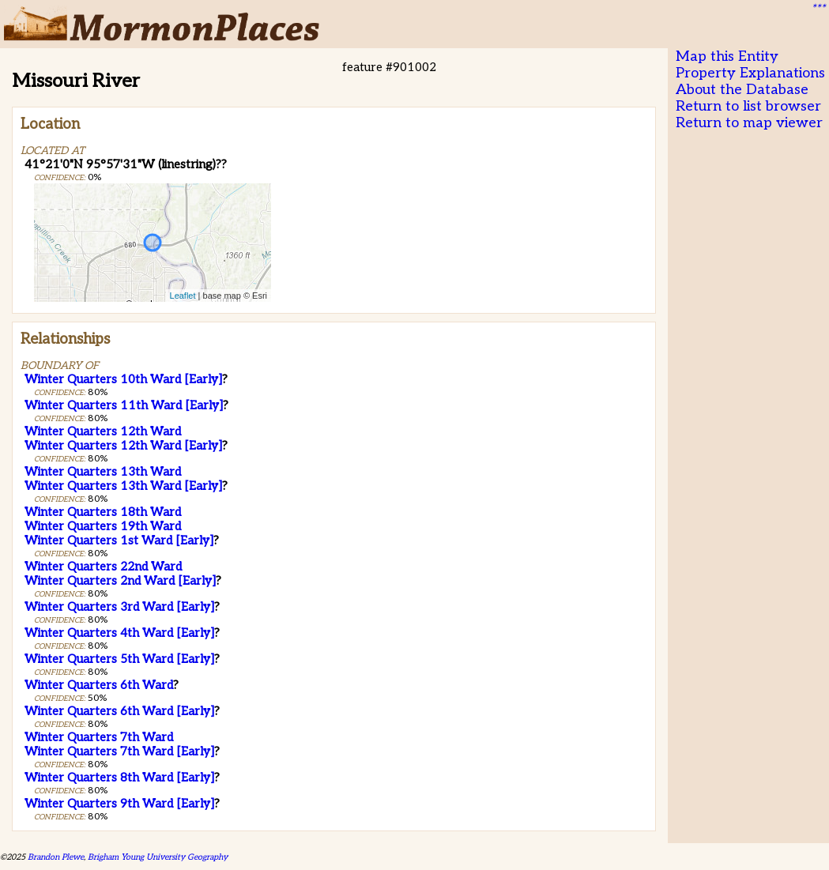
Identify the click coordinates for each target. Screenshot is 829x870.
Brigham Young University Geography (158, 857)
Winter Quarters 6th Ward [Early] (119, 711)
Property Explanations (750, 73)
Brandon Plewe (56, 857)
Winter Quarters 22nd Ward (103, 566)
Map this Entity (727, 56)
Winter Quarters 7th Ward (98, 737)
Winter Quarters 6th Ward (98, 685)
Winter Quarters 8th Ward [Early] (119, 777)
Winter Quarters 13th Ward (102, 472)
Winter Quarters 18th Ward (102, 512)
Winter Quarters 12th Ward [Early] (123, 446)
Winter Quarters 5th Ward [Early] (119, 659)
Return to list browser (748, 106)
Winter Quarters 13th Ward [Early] (123, 486)
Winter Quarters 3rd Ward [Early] (119, 607)
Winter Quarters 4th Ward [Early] (119, 633)
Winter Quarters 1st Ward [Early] (118, 540)
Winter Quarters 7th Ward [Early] (119, 751)
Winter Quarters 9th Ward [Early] (119, 804)
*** (818, 9)
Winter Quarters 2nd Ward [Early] (120, 581)
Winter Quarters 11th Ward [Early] (123, 405)
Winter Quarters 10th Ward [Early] (123, 379)
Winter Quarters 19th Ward (102, 526)
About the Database (742, 89)
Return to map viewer (749, 123)
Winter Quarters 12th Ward (102, 431)
